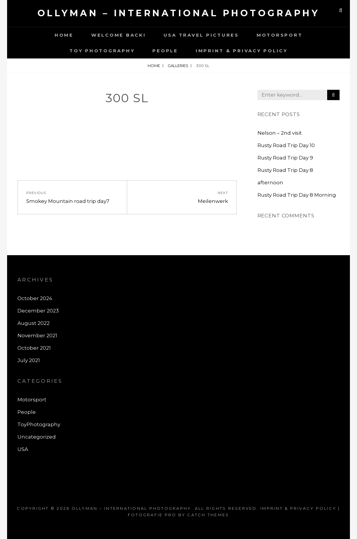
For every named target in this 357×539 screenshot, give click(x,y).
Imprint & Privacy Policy (242, 50)
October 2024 (34, 298)
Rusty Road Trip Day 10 (286, 145)
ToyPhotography (38, 424)
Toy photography (102, 50)
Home (64, 35)
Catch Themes (208, 514)
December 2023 (38, 311)
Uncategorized (36, 437)
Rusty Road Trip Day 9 (285, 158)
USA (22, 449)
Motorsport (31, 400)
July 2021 (28, 360)
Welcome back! (118, 35)
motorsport (280, 35)
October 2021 (34, 348)
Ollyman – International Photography (179, 13)
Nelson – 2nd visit (279, 133)
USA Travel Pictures (201, 35)
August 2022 (33, 323)
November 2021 (37, 335)
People (165, 50)
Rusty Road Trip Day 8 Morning (296, 195)
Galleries (178, 65)
